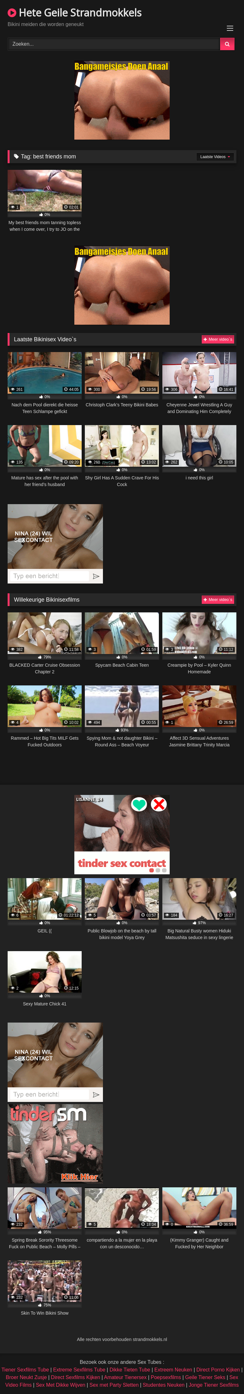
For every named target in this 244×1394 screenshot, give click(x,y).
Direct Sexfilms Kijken (75, 1377)
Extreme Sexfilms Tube (79, 1369)
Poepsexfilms (166, 1377)
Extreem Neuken (173, 1369)
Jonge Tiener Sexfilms (214, 1385)
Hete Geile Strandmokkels (74, 12)
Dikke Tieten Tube (130, 1369)
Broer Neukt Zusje (26, 1377)
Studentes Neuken (164, 1385)
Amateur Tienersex (125, 1377)
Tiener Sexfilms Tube (25, 1369)
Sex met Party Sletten (114, 1385)
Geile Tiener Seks (205, 1377)
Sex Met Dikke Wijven (60, 1385)
